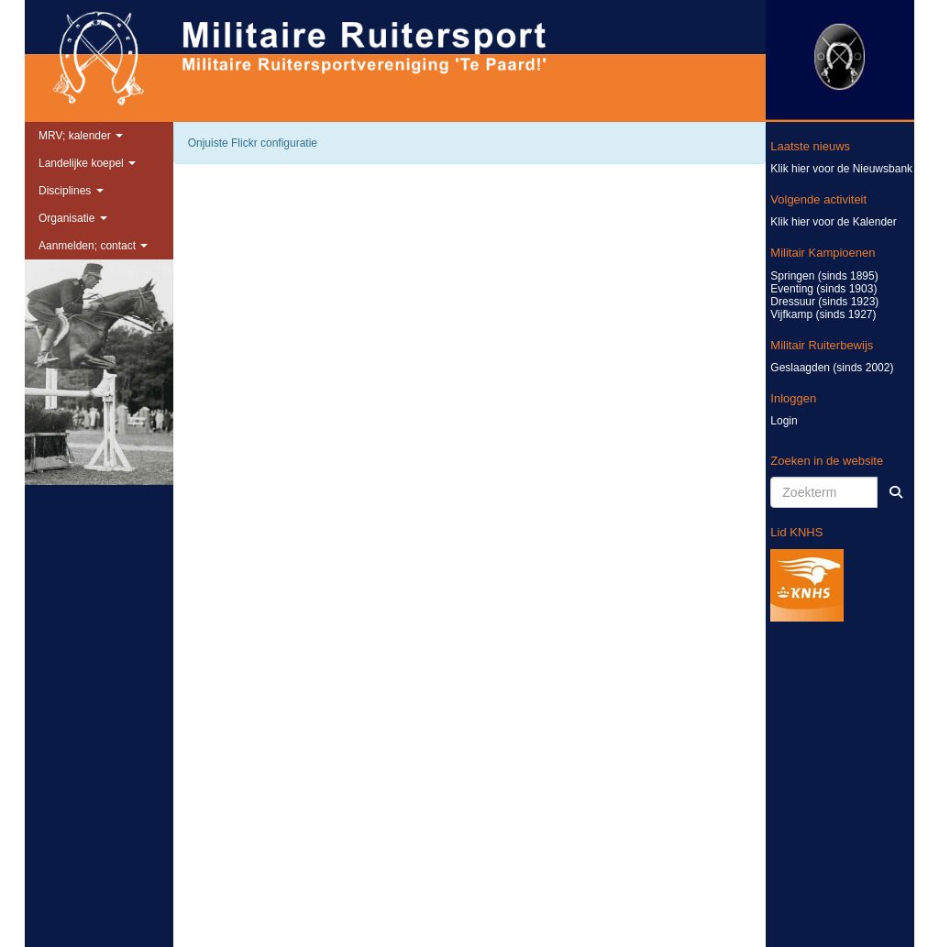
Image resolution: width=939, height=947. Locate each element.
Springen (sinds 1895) (824, 276)
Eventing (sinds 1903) (823, 288)
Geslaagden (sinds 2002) (831, 367)
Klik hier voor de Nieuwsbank (841, 168)
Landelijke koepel (87, 163)
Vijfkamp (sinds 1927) (823, 314)
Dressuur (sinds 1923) (824, 301)
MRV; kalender (81, 135)
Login (783, 420)
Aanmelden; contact (93, 245)
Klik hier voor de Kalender (833, 221)
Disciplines (71, 190)
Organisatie (73, 218)
